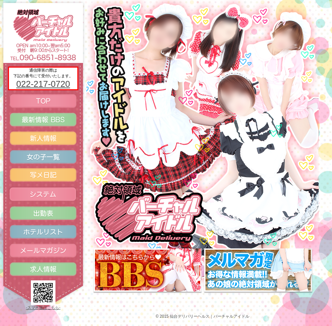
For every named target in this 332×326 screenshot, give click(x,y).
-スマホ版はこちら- (43, 307)
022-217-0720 (43, 84)
